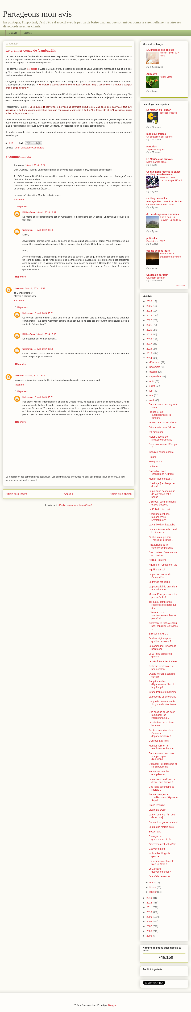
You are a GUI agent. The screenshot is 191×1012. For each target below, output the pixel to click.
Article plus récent (16, 493)
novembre (155, 367)
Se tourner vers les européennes (159, 773)
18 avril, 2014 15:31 (43, 313)
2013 (150, 898)
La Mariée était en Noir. (159, 159)
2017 (150, 343)
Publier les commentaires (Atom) (75, 505)
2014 (150, 358)
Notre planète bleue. (156, 162)
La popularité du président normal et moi (163, 588)
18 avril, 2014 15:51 (43, 397)
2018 (150, 339)
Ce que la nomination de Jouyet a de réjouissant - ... (162, 704)
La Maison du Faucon (158, 110)
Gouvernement (157, 848)
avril (152, 400)
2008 (150, 921)
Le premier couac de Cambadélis (160, 576)
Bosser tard (155, 831)
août (152, 381)
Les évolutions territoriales (163, 661)
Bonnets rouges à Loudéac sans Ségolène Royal (163, 797)
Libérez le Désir (157, 809)
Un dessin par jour (157, 274)
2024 (150, 310)
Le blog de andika (156, 198)
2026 (150, 301)
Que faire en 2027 (155, 241)
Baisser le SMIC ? (158, 633)
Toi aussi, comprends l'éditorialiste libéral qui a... (162, 604)
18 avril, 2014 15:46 (35, 375)
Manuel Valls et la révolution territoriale (161, 747)
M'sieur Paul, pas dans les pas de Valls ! (163, 596)
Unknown (27, 230)
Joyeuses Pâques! (155, 149)
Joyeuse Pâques (168, 112)
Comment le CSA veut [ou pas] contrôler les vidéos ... (163, 626)
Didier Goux (28, 212)
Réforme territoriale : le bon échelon (161, 667)
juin (151, 390)
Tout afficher (180, 285)
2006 (150, 931)
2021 (150, 324)
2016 (150, 348)
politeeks (151, 238)
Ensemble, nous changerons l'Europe (161, 472)
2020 (150, 329)
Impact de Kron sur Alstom (163, 422)
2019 (150, 334)
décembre (155, 362)
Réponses (22, 206)
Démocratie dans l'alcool (162, 427)
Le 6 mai (153, 466)
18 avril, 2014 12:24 (35, 165)
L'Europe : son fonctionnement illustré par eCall (162, 615)
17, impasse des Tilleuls (160, 49)
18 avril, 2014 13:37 (46, 212)
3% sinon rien (156, 432)
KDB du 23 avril (157, 560)
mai (151, 395)
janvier (153, 891)
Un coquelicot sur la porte (159, 136)
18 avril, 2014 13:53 (43, 230)
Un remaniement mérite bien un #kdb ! (161, 862)
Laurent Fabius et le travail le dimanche (163, 531)
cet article (32, 69)
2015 (150, 353)
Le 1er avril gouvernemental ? (160, 870)
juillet (152, 386)
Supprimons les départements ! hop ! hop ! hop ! (161, 684)
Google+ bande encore (161, 452)
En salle (13, 33)
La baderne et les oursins (162, 696)
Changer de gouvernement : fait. (161, 838)
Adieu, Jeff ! (166, 77)
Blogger (112, 1005)
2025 (150, 306)
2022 (150, 320)
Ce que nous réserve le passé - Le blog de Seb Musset (164, 173)
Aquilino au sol (157, 569)
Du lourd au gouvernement (163, 822)
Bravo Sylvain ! (157, 805)
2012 (150, 902)
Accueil (68, 493)
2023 (150, 315)
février (153, 887)
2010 (150, 912)
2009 (150, 916)
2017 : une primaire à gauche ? (160, 655)
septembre (155, 376)
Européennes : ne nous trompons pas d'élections (161, 756)
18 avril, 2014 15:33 (46, 334)
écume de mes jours (158, 250)
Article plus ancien (121, 493)
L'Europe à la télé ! (159, 740)
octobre (153, 371)
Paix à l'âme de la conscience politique (161, 546)
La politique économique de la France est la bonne (162, 494)
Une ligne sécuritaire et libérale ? (161, 788)
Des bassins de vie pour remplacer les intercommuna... (162, 715)
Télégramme (156, 461)
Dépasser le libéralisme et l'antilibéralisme (163, 765)
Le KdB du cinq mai (159, 509)
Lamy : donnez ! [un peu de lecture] (162, 816)
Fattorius (151, 146)
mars (152, 882)
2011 (150, 907)
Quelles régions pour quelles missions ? (160, 640)
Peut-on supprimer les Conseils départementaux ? (161, 733)
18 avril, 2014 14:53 (35, 288)
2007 (150, 926)
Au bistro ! (152, 74)
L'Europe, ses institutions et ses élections (162, 503)
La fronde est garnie (160, 581)
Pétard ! (153, 456)
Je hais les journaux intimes (162, 214)
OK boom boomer (155, 277)
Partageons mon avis (37, 13)
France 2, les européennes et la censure (160, 414)
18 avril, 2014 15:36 (43, 349)
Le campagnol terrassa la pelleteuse (162, 647)
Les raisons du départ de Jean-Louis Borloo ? (162, 780)
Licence (28, 33)
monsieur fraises (156, 133)
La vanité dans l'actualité (162, 524)
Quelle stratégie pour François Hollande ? (161, 538)
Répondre (19, 199)
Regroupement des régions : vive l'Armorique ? (159, 517)
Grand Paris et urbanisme (163, 692)
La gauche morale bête (161, 827)
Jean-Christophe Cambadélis (29, 147)
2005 (150, 935)
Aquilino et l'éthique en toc (163, 564)
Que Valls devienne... (160, 876)
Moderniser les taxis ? (160, 478)
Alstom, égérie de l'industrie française (160, 438)
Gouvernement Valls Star (162, 844)
